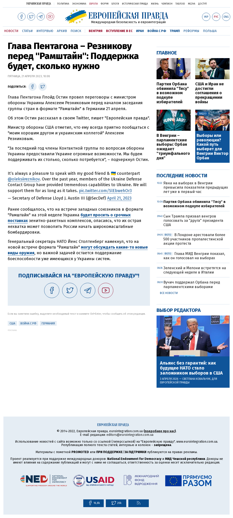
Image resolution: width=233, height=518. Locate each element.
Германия (48, 323)
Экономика (79, 3)
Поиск (76, 31)
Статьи (27, 31)
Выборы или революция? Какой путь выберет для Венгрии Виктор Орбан (212, 146)
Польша (210, 31)
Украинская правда (38, 3)
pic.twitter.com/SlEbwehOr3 (105, 190)
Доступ (202, 3)
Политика (63, 3)
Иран (140, 31)
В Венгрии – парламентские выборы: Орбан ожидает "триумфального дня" (173, 146)
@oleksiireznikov (24, 179)
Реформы (191, 31)
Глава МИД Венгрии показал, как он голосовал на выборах (194, 256)
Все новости (169, 293)
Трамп (175, 31)
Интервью (44, 31)
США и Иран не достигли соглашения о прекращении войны (209, 93)
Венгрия (95, 31)
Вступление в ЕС (119, 31)
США (12, 323)
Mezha (191, 3)
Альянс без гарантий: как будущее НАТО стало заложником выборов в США (191, 367)
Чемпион (167, 3)
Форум (105, 3)
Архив (62, 31)
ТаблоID (180, 3)
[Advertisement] (79, 363)
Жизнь (155, 3)
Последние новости (182, 176)
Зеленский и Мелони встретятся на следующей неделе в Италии (194, 270)
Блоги (115, 3)
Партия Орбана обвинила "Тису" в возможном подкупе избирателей (173, 93)
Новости (11, 31)
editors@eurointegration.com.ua (129, 435)
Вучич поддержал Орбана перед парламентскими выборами (191, 284)
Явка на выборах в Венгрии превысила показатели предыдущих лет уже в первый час (195, 187)
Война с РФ (156, 31)
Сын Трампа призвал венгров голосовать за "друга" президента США (193, 220)
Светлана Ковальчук (196, 378)
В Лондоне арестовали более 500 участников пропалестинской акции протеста (194, 239)
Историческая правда (135, 3)
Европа (93, 3)
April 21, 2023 (119, 198)
